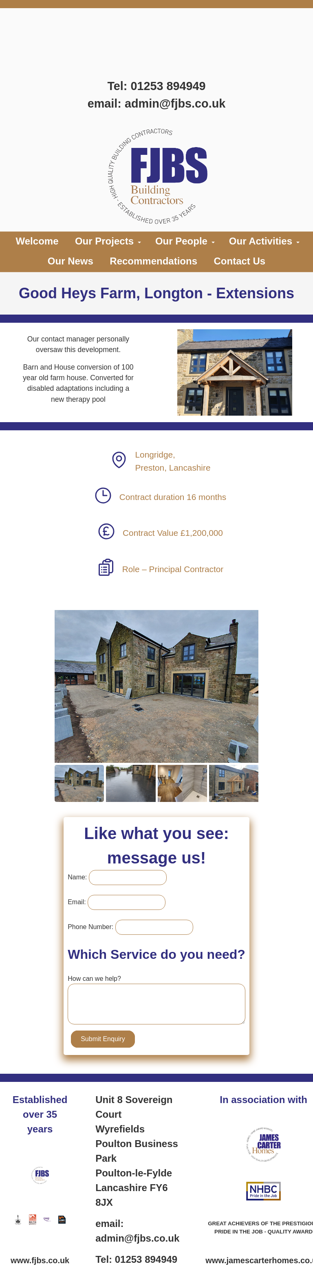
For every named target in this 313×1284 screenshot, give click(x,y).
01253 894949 (167, 86)
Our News (70, 260)
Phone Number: (90, 926)
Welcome (37, 241)
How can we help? (94, 978)
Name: (77, 877)
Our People (181, 241)
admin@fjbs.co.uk (175, 103)
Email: (77, 902)
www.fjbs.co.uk (40, 1260)
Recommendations (153, 260)
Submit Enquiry (103, 1038)
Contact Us (239, 260)
